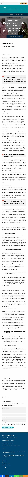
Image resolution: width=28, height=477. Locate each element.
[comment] (14, 410)
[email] (14, 418)
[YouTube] (5, 468)
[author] (14, 415)
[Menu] (1, 3)
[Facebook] (3, 468)
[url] (14, 420)
